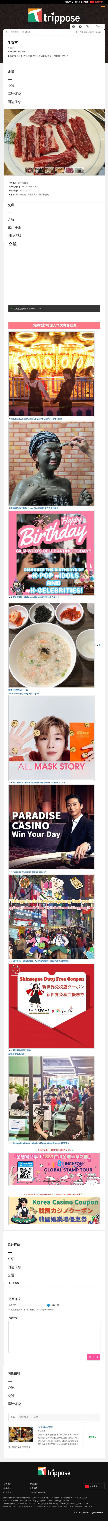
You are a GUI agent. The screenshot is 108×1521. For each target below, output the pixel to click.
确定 (91, 1357)
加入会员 (79, 2)
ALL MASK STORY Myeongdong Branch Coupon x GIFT (39, 783)
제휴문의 (7, 1488)
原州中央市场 (45, 1427)
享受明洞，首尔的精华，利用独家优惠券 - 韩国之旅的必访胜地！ (41, 961)
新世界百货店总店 (16, 1054)
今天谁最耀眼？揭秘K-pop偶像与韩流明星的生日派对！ (34, 597)
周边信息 (14, 102)
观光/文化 (24, 1417)
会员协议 (7, 1492)
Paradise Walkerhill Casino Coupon (29, 872)
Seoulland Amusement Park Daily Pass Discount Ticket (36, 419)
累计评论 (14, 94)
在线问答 (34, 1484)
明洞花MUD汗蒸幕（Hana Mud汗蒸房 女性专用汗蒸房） (35, 508)
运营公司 (7, 1484)
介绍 (11, 219)
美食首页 (15, 32)
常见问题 (34, 1488)
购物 (13, 1417)
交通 (11, 86)
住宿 (35, 1417)
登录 (86, 2)
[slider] (48, 1305)
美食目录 (26, 32)
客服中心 (69, 2)
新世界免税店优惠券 (22, 1050)
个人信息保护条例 (38, 1492)
